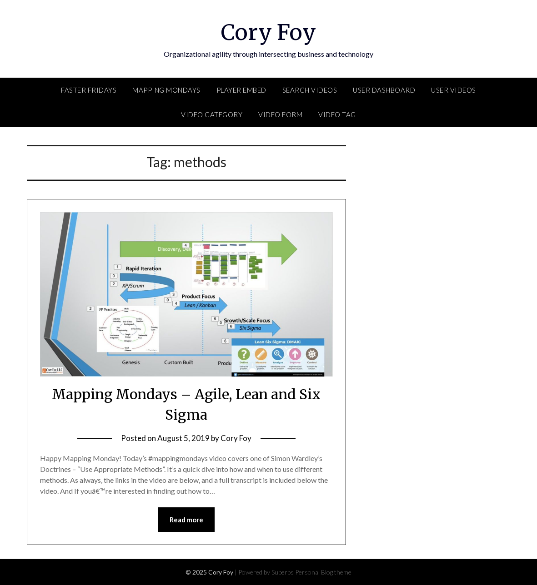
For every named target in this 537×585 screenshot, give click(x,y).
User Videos (453, 90)
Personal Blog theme (323, 572)
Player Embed (241, 90)
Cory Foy (268, 32)
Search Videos (309, 90)
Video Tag (337, 114)
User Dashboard (384, 90)
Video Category (211, 114)
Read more (186, 520)
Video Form (280, 114)
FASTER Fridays (88, 90)
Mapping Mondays (166, 90)
